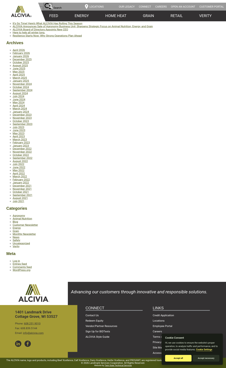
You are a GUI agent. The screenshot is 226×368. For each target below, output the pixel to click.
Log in (16, 260)
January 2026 (21, 56)
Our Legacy (127, 6)
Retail (176, 16)
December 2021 (22, 185)
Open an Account (183, 6)
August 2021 (20, 198)
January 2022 (21, 182)
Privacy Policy (161, 342)
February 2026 (21, 53)
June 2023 (19, 130)
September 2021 (22, 195)
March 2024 (20, 108)
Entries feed (20, 263)
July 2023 (18, 127)
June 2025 (19, 68)
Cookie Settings (204, 349)
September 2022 (22, 158)
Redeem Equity (94, 320)
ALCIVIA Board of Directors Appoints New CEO (40, 29)
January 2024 (21, 111)
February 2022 (21, 179)
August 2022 (20, 161)
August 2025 (20, 65)
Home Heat (115, 16)
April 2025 (19, 74)
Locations (159, 320)
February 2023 (21, 142)
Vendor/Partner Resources (101, 326)
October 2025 (21, 62)
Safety (16, 240)
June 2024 (19, 99)
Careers (161, 6)
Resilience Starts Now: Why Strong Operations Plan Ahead (47, 35)
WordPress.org (21, 270)
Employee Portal (162, 326)
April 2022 (19, 173)
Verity (205, 16)
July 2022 (18, 164)
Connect (145, 6)
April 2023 (19, 136)
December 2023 (22, 114)
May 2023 (18, 133)
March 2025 (20, 77)
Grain (148, 16)
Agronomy (19, 215)
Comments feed (22, 267)
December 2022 (22, 148)
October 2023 (21, 121)
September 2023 (22, 124)
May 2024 (18, 102)
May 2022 (18, 170)
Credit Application (163, 315)
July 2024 (18, 96)
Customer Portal (211, 6)
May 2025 (18, 71)
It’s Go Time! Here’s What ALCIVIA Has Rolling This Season (47, 23)
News (16, 237)
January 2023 (21, 145)
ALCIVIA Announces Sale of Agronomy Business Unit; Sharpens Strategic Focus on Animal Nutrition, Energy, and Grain (83, 26)
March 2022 (20, 176)
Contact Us (92, 315)
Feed (53, 16)
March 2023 (20, 139)
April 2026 (19, 50)
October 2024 (21, 87)
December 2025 (22, 59)
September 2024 (22, 90)
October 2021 (21, 191)
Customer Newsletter (25, 224)
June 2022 (19, 167)
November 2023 (22, 117)
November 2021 (22, 188)
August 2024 (20, 93)
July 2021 (18, 201)
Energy (82, 16)
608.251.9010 (32, 323)
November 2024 (22, 84)
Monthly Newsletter (24, 234)
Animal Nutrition (22, 218)
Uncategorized (21, 243)
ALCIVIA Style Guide (97, 336)
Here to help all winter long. (29, 32)
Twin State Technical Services (118, 365)
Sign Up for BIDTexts (98, 331)
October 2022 (21, 155)
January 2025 (21, 80)
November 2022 (22, 151)
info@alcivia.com (33, 333)
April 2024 (19, 105)
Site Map (158, 347)
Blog (15, 221)
